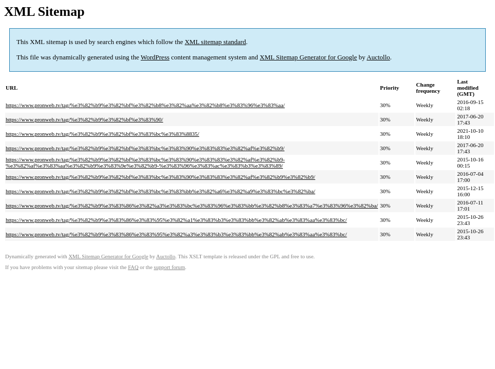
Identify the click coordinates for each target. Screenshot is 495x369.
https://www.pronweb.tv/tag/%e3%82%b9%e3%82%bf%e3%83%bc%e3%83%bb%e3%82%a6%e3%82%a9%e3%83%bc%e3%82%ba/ (160, 191)
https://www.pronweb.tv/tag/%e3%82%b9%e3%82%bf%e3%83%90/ (84, 119)
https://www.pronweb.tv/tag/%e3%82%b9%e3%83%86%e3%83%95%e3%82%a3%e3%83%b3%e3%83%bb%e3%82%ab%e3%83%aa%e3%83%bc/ (176, 234)
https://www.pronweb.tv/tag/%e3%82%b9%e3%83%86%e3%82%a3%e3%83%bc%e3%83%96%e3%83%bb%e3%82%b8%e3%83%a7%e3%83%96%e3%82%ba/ (192, 205)
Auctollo (378, 57)
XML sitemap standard (215, 42)
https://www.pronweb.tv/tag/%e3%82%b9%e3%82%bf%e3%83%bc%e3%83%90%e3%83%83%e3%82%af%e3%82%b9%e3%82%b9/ (160, 177)
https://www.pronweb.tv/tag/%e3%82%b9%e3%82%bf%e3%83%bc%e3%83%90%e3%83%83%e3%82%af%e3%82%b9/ (145, 148)
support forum (169, 267)
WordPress (155, 57)
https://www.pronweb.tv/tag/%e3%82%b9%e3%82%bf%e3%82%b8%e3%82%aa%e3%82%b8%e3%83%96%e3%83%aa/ (145, 105)
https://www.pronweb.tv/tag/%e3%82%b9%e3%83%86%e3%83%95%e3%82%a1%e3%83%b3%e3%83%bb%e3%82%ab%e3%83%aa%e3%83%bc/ (176, 220)
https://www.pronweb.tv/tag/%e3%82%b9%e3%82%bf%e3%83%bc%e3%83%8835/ (102, 134)
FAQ (133, 267)
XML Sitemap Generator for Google (308, 57)
